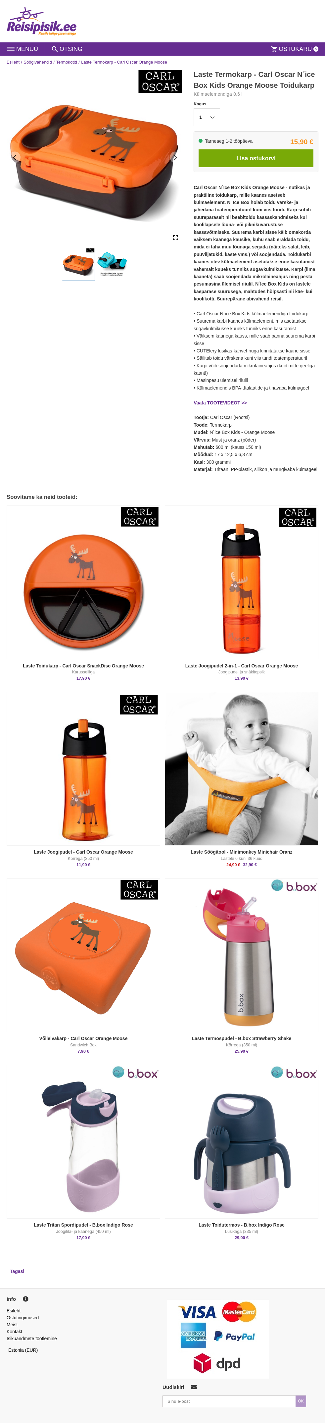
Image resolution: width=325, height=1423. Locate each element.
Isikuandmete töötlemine (32, 1338)
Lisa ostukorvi (256, 158)
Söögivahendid (37, 62)
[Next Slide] (175, 157)
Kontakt (14, 1331)
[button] (78, 264)
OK (301, 1401)
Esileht (13, 62)
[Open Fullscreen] (175, 238)
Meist (12, 1324)
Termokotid (66, 62)
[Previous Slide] (15, 157)
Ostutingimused (23, 1317)
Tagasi (17, 1271)
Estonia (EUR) (23, 1350)
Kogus (200, 104)
